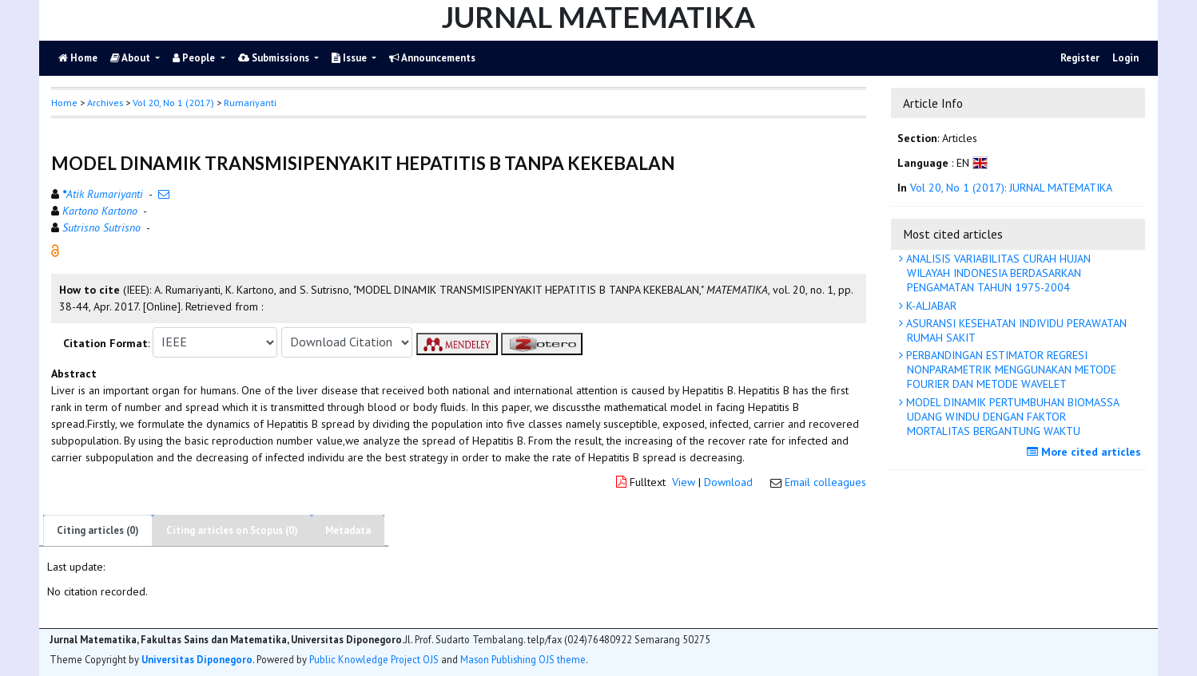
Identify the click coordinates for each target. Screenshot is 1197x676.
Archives (105, 103)
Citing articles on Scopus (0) (232, 530)
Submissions (275, 58)
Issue (350, 58)
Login (1125, 58)
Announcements (432, 58)
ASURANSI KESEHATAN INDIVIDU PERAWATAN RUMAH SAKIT (1015, 330)
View (683, 482)
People (195, 58)
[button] (55, 249)
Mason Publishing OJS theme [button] (523, 659)
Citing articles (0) (98, 530)
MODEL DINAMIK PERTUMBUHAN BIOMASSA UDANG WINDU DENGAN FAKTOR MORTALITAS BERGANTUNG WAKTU (1011, 416)
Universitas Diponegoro (197, 659)
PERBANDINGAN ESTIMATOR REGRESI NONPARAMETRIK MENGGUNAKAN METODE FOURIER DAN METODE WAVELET (1009, 369)
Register (1080, 58)
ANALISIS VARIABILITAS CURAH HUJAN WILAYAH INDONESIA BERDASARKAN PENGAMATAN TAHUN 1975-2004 (997, 273)
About (131, 58)
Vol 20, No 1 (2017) (173, 103)
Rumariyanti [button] (250, 103)
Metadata (348, 530)
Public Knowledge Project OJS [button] (374, 659)
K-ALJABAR (929, 305)
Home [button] (64, 103)
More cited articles (1086, 452)
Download (728, 482)
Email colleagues (825, 482)
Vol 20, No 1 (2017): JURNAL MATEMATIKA (1011, 187)
